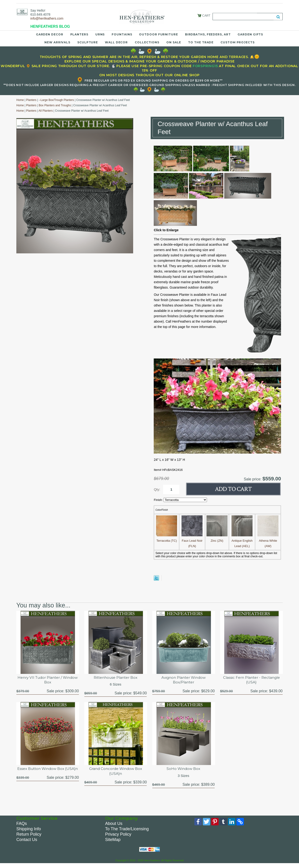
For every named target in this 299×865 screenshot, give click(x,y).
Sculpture (87, 42)
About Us (113, 824)
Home (20, 100)
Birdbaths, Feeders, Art (208, 34)
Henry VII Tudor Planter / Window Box (47, 680)
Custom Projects (238, 42)
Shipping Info (28, 829)
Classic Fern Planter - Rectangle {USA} (251, 680)
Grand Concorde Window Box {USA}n (115, 772)
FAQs (21, 824)
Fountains (122, 34)
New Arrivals (57, 42)
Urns (100, 34)
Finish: (159, 500)
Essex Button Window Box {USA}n (47, 772)
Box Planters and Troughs (55, 105)
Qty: (157, 489)
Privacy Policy (118, 835)
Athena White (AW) (267, 541)
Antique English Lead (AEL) (242, 541)
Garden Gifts (250, 34)
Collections (147, 42)
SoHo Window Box (183, 769)
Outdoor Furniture (158, 34)
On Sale (173, 42)
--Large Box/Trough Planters (56, 100)
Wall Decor (116, 42)
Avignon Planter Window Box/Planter (183, 680)
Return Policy (28, 835)
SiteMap (113, 840)
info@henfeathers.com (46, 18)
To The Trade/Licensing (127, 829)
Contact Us (26, 840)
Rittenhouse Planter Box (115, 677)
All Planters (46, 110)
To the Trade (201, 42)
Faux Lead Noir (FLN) (192, 541)
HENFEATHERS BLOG (50, 26)
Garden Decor (49, 34)
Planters (79, 34)
